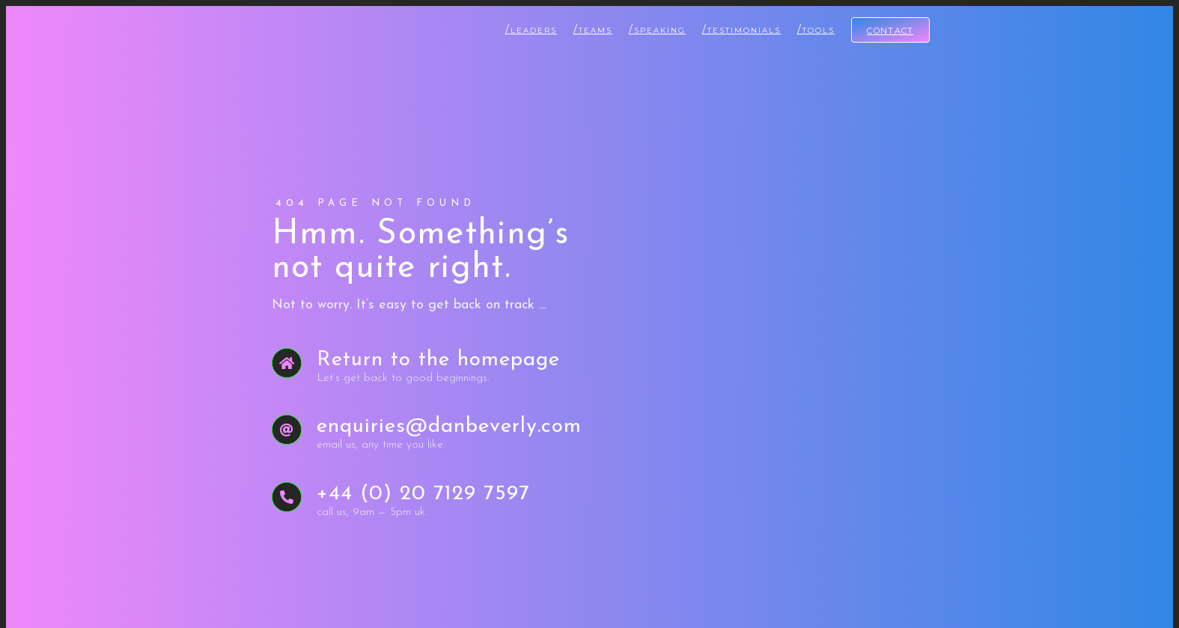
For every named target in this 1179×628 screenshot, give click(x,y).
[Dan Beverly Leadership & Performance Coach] (274, 23)
